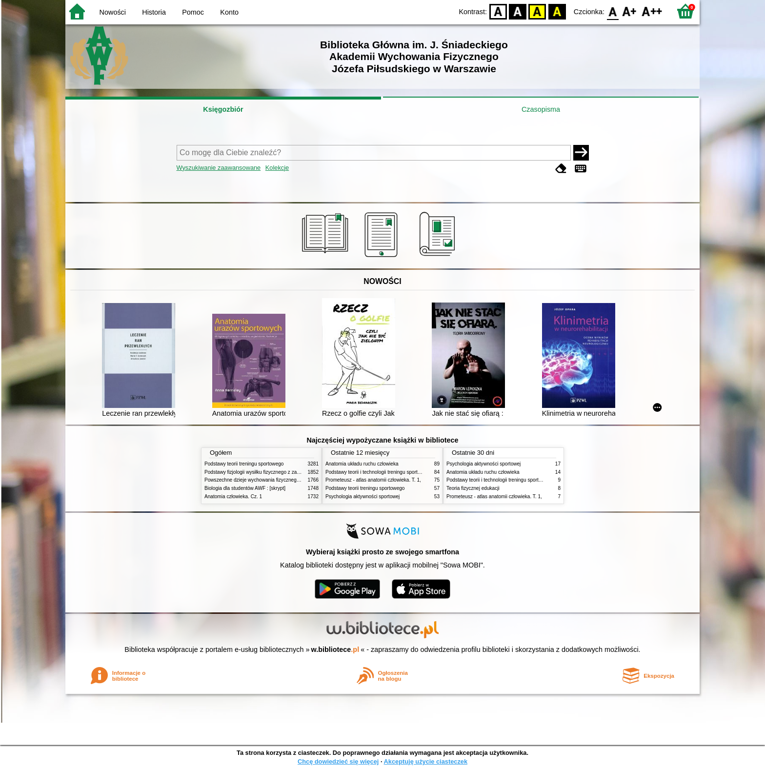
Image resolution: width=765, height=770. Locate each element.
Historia (154, 12)
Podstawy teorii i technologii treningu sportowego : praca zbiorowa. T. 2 (402, 472)
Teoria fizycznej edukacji (473, 488)
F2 (652, 11)
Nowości (113, 12)
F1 (629, 11)
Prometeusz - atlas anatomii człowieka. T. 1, (373, 480)
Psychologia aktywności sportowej (362, 496)
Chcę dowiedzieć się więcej (338, 761)
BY (557, 11)
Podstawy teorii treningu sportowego (243, 463)
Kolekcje (277, 167)
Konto (229, 12)
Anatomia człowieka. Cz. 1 (233, 496)
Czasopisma (541, 109)
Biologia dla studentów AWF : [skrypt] (244, 488)
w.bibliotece (335, 649)
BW (517, 11)
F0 (612, 11)
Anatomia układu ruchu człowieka (362, 463)
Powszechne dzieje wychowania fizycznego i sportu (260, 480)
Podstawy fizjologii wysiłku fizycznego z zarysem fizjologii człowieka (278, 472)
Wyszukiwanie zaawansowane (219, 167)
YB (537, 11)
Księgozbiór (223, 109)
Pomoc (193, 12)
